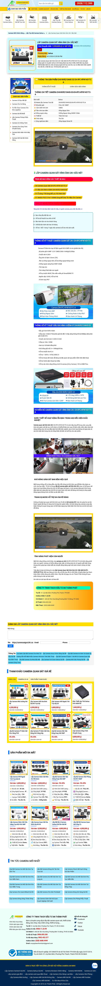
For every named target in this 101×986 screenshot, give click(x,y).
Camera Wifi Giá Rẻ (64, 977)
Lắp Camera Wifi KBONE (41, 980)
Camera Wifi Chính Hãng (16, 33)
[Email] (50, 642)
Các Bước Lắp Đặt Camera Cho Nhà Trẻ (29, 653)
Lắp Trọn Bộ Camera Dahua (35, 33)
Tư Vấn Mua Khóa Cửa (60, 980)
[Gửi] (10, 646)
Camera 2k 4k (23, 679)
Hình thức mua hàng (15, 922)
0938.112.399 (84, 3)
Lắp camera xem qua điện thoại (36, 974)
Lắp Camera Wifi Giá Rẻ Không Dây (42, 977)
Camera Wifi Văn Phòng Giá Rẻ (75, 659)
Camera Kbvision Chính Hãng (55, 971)
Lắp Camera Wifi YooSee (81, 977)
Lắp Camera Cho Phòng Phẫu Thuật (76, 898)
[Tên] (22, 642)
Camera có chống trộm (19, 123)
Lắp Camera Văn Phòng (83, 974)
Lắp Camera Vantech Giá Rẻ (15, 971)
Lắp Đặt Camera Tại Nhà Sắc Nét (29, 659)
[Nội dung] (50, 635)
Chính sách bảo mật (15, 927)
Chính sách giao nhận (16, 924)
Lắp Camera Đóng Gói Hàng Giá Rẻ (76, 892)
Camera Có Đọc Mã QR (19, 100)
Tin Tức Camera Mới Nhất (25, 861)
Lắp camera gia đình (15, 974)
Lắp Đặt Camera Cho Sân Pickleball (48, 892)
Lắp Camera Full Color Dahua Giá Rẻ (52, 659)
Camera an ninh (90, 971)
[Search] (48, 3)
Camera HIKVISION (75, 971)
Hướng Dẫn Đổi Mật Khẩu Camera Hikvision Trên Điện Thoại (35, 656)
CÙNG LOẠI (12, 679)
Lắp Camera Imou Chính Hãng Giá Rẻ (54, 653)
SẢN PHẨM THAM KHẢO (39, 679)
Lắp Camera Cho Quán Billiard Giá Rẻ (21, 892)
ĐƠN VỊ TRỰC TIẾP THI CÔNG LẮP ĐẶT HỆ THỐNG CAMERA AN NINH (50, 966)
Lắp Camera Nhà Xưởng (18, 977)
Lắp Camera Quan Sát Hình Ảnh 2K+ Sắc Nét (62, 33)
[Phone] (79, 642)
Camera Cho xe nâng (19, 104)
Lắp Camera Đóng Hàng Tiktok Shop (21, 898)
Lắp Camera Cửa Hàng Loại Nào (61, 974)
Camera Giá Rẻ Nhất (18, 113)
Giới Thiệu (34, 9)
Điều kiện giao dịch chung (17, 929)
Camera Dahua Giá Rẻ (35, 971)
